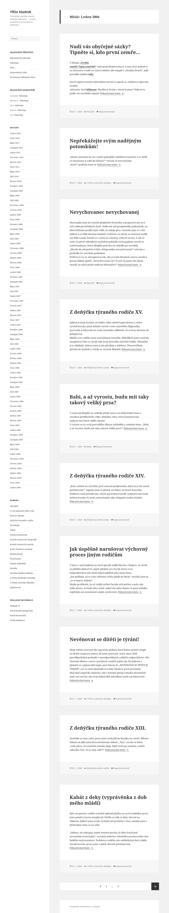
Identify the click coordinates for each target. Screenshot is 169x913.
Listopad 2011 (16, 147)
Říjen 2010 (15, 171)
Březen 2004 (15, 478)
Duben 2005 (15, 415)
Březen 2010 (15, 181)
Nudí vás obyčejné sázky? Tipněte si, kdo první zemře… (105, 49)
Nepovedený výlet (18, 72)
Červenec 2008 (17, 248)
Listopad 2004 (16, 439)
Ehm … (13, 67)
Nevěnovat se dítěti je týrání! (104, 639)
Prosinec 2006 (16, 329)
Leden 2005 (15, 430)
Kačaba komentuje (18, 534)
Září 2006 (14, 344)
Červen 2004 (16, 463)
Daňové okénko (17, 515)
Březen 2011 (15, 162)
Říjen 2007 (15, 286)
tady (90, 74)
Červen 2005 (16, 406)
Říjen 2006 (15, 339)
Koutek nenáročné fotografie (23, 539)
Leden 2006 (15, 372)
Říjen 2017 (15, 143)
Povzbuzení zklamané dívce (22, 77)
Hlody (12, 530)
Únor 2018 (15, 138)
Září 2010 (14, 176)
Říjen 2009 (15, 195)
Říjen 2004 (15, 444)
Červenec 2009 (17, 205)
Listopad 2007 (16, 281)
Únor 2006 (15, 368)
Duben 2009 (15, 214)
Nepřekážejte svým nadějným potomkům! (105, 143)
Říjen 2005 (15, 387)
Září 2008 (14, 238)
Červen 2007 (16, 305)
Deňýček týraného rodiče (21, 520)
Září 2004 (14, 449)
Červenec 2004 (17, 458)
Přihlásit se (15, 606)
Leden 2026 (15, 133)
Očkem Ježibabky (18, 563)
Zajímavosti (15, 587)
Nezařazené (15, 558)
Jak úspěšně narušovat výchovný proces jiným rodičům (109, 552)
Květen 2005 (15, 411)
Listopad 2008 (16, 229)
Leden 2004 (15, 487)
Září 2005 (14, 391)
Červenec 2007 (17, 301)
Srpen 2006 (15, 348)
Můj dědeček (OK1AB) (20, 58)
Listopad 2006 (16, 334)
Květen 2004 (15, 468)
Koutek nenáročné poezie (22, 544)
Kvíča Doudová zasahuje (21, 549)
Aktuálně (14, 506)
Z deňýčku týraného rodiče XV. (106, 312)
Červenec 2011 (17, 157)
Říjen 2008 (15, 234)
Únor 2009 (15, 219)
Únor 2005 (15, 425)
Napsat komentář (107, 111)
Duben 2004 (15, 473)
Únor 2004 (15, 482)
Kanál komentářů (18, 615)
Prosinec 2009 (16, 186)
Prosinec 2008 (16, 224)
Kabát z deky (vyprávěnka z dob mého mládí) (108, 800)
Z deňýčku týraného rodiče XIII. (108, 728)
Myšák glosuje (16, 554)
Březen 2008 (15, 262)
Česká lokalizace (17, 620)
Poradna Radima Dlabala (21, 573)
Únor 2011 (15, 167)
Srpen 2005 (15, 396)
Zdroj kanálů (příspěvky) (21, 610)
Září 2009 (14, 200)
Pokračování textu (112, 93)
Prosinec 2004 (16, 435)
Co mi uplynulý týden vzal (22, 511)
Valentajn (14, 63)
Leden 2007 (15, 324)
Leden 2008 (15, 272)
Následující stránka (155, 886)
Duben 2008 (15, 257)
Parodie (13, 568)
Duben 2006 (15, 363)
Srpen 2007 (15, 296)
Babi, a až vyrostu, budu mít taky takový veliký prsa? (109, 399)
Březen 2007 (15, 315)
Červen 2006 (16, 353)
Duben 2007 (15, 310)
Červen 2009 (16, 210)
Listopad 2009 (16, 190)
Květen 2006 (15, 358)
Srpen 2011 (15, 152)
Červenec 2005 (17, 401)
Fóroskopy (14, 525)
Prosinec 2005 (16, 377)
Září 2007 (14, 291)
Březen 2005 (15, 420)
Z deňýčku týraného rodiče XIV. (107, 475)
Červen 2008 (16, 253)
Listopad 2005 (16, 382)
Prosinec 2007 (16, 277)
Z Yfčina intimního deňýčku (22, 578)
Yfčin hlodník (20, 12)
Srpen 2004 (15, 454)
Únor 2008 (15, 267)
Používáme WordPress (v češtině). (85, 906)
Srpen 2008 (15, 243)
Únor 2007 (15, 320)
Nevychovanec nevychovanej (104, 212)
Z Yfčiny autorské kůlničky (22, 582)
